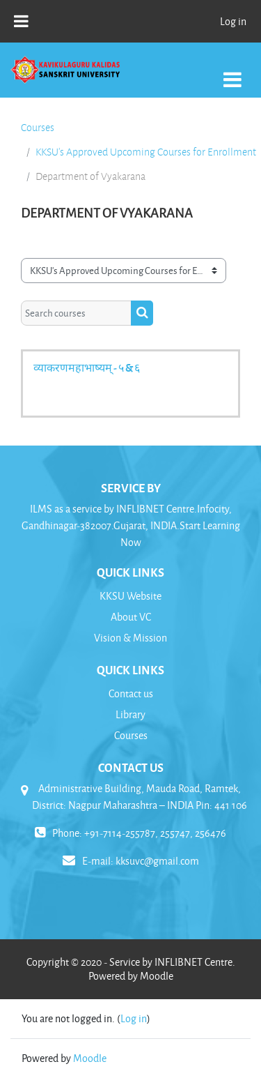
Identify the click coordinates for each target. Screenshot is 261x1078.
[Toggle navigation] (232, 72)
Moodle (89, 1058)
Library (130, 714)
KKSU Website (130, 596)
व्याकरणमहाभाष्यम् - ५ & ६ (86, 367)
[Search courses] (76, 313)
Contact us (131, 693)
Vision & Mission (130, 637)
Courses (37, 128)
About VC (131, 616)
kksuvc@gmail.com (157, 860)
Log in (233, 21)
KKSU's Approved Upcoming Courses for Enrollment (145, 152)
